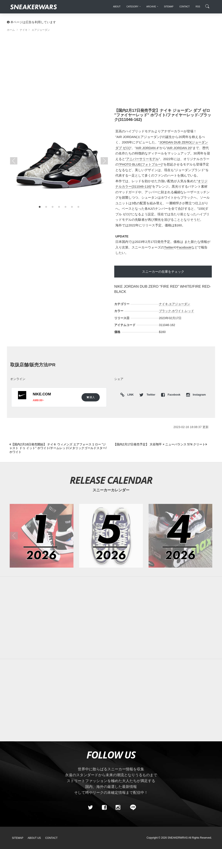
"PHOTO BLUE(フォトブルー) (140, 164)
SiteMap (17, 837)
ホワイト (178, 311)
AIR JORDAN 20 (179, 148)
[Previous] (59, 448)
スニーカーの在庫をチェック (163, 271)
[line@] (131, 807)
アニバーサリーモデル (142, 159)
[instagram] (118, 807)
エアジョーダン (179, 304)
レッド (189, 311)
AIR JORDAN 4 (147, 148)
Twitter (169, 247)
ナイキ (163, 304)
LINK (129, 395)
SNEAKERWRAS (178, 837)
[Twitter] (90, 807)
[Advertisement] (111, 71)
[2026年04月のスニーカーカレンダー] (180, 536)
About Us (34, 837)
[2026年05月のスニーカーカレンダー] (111, 536)
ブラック (165, 311)
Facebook (184, 247)
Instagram (196, 394)
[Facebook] (104, 807)
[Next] (163, 444)
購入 (91, 397)
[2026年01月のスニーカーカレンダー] (41, 536)
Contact (51, 837)
